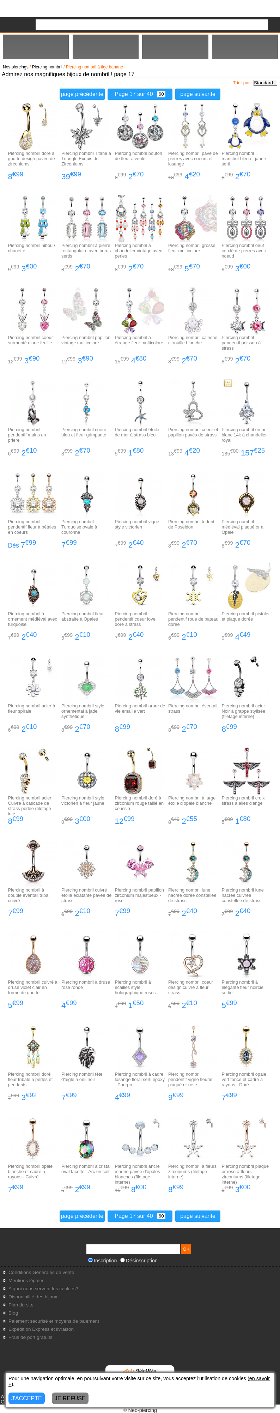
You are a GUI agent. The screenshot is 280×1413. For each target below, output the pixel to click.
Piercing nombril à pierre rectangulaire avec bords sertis (86, 251)
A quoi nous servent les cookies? (43, 1288)
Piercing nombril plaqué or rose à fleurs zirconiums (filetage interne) (245, 1174)
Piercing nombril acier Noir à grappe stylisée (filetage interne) (243, 711)
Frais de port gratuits (30, 1337)
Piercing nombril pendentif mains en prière (27, 435)
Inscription (102, 1260)
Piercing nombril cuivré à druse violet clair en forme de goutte (32, 987)
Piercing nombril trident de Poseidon (191, 524)
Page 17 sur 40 (140, 94)
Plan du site (21, 1305)
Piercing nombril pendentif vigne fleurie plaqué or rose (190, 1079)
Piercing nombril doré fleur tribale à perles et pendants (30, 1079)
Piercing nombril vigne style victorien (137, 524)
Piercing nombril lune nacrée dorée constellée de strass (192, 895)
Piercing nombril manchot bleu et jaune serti (243, 159)
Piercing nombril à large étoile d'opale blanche (191, 800)
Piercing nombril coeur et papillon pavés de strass (193, 432)
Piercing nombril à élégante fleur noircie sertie (242, 987)
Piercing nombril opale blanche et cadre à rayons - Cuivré (30, 1171)
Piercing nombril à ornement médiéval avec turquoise (32, 619)
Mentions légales (26, 1280)
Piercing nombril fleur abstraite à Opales (82, 616)
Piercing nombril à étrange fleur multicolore (139, 340)
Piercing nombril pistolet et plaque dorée (245, 616)
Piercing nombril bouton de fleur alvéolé (138, 156)
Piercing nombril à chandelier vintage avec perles (138, 251)
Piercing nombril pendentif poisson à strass (241, 343)
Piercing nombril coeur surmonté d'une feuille (30, 340)
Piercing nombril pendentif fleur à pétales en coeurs (32, 527)
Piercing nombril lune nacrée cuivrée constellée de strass (242, 895)
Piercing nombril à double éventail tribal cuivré (28, 895)
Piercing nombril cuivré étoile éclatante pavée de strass (86, 895)
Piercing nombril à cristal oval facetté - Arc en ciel (85, 1169)
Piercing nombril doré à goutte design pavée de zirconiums (31, 159)
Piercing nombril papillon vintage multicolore (85, 340)
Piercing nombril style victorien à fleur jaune (82, 800)
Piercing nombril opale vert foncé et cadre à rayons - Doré (243, 1079)
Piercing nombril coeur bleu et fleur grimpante (83, 432)
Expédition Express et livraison (41, 1329)
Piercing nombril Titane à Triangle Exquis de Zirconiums (86, 159)
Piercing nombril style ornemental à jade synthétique (82, 711)
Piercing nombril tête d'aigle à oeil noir (82, 1076)
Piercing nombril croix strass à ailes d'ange (242, 800)
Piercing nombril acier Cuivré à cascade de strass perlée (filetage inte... (29, 805)
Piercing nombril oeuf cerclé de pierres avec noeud (243, 251)
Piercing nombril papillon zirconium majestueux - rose (139, 895)
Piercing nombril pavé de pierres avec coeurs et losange (193, 159)
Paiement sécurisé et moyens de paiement (53, 1321)
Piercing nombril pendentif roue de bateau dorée (193, 619)
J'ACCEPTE (26, 1398)
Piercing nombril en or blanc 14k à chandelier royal (244, 435)
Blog (13, 1313)
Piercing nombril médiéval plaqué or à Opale (242, 527)
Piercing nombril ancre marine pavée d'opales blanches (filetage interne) (137, 1174)
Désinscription (139, 1260)
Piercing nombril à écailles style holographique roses (135, 987)
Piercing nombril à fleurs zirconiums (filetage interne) (192, 1171)
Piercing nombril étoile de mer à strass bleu (137, 432)
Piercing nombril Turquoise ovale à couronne (79, 527)
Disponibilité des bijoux (32, 1296)
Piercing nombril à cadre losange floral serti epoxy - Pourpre (140, 1079)
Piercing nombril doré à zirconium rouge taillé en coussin (139, 803)
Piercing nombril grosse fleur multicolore (191, 248)
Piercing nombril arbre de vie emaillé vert (140, 708)
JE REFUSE (70, 1398)
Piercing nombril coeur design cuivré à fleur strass (190, 987)
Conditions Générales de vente (41, 1272)
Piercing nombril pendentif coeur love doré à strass (135, 619)
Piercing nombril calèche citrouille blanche (192, 340)
